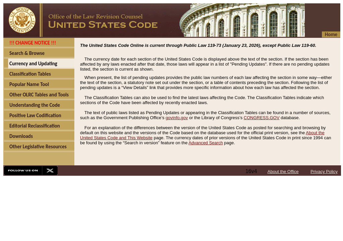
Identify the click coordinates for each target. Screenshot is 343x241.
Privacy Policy (324, 171)
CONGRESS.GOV (262, 117)
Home (331, 34)
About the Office (283, 171)
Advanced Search (206, 142)
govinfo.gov (176, 117)
